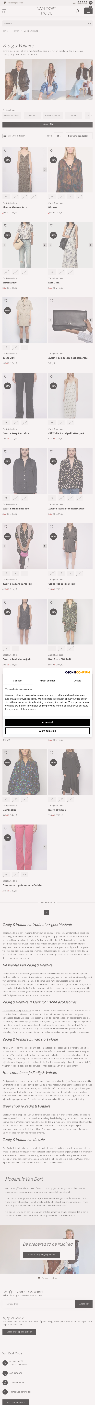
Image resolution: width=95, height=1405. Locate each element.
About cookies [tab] (47, 680)
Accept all (47, 722)
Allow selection (47, 731)
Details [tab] (77, 680)
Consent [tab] (17, 680)
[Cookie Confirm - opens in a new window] (77, 672)
